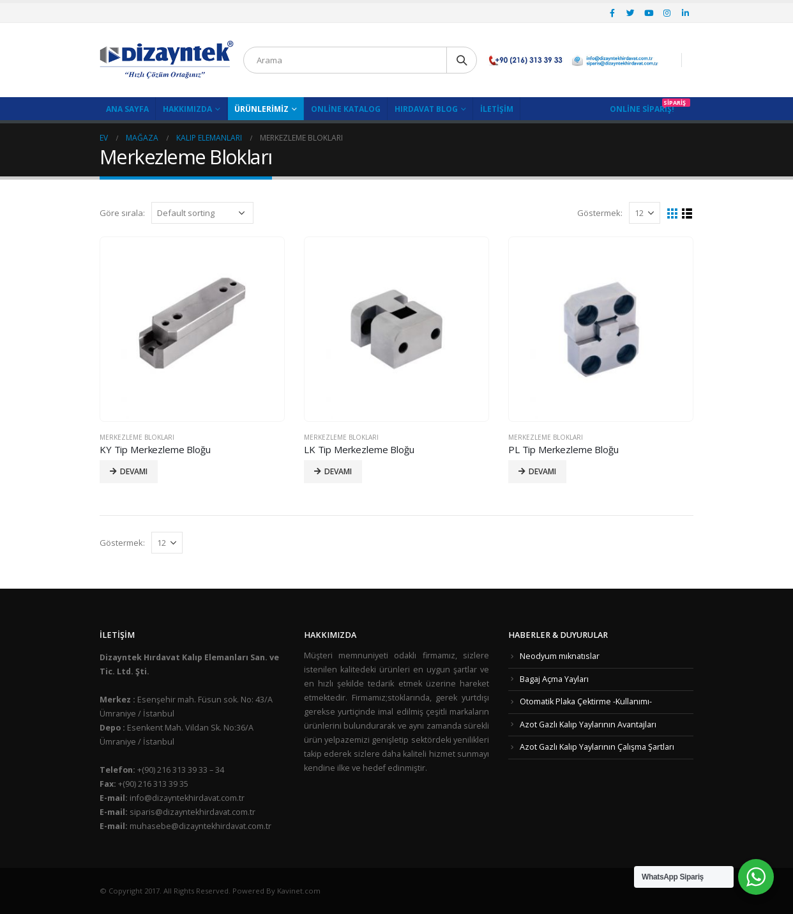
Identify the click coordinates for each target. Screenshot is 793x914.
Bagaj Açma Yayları (554, 679)
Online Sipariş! (642, 109)
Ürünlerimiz (261, 109)
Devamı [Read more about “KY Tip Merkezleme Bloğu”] (133, 471)
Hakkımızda (187, 109)
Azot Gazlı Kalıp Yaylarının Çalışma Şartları (597, 746)
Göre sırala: (122, 213)
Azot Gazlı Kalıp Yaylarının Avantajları (588, 724)
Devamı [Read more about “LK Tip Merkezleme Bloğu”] (338, 471)
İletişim (496, 109)
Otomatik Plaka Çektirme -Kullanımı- (586, 701)
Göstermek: (600, 213)
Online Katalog (346, 109)
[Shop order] (202, 213)
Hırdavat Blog (426, 109)
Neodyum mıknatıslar (560, 656)
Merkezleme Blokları (137, 437)
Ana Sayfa (127, 109)
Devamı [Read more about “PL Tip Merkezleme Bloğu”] (542, 471)
